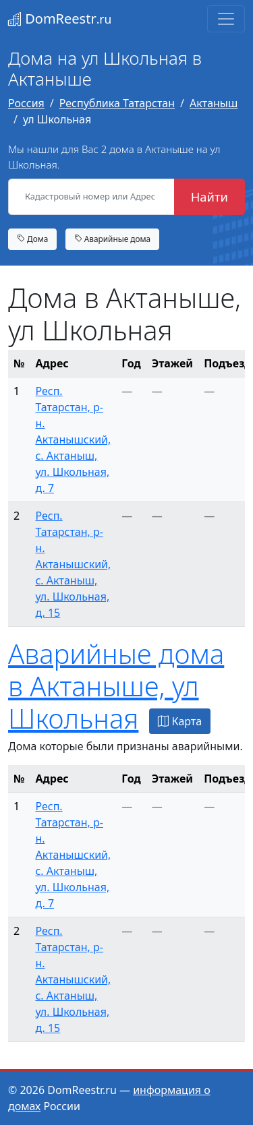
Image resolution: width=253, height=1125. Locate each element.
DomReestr (59, 18)
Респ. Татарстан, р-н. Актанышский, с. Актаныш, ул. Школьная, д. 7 (73, 439)
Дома (32, 238)
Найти (209, 196)
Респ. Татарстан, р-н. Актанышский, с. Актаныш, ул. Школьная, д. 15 (73, 564)
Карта (180, 721)
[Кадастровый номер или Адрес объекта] (91, 197)
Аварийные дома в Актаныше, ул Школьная (116, 686)
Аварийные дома (112, 238)
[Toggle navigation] (226, 18)
